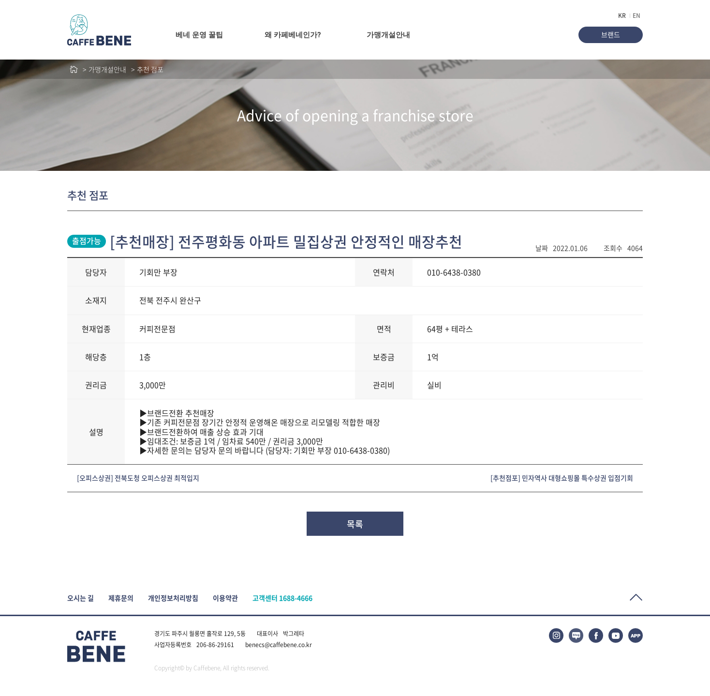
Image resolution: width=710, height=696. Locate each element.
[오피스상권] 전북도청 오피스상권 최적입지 (138, 478)
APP (635, 635)
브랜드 (610, 34)
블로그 (576, 635)
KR (622, 15)
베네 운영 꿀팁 (199, 34)
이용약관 (225, 598)
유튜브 (615, 635)
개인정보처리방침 (173, 598)
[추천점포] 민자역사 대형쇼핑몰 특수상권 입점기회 (561, 478)
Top (636, 597)
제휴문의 (120, 598)
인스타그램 (556, 635)
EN (636, 15)
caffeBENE (99, 30)
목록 (355, 523)
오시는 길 (80, 598)
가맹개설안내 (388, 34)
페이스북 (596, 635)
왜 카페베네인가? (293, 34)
